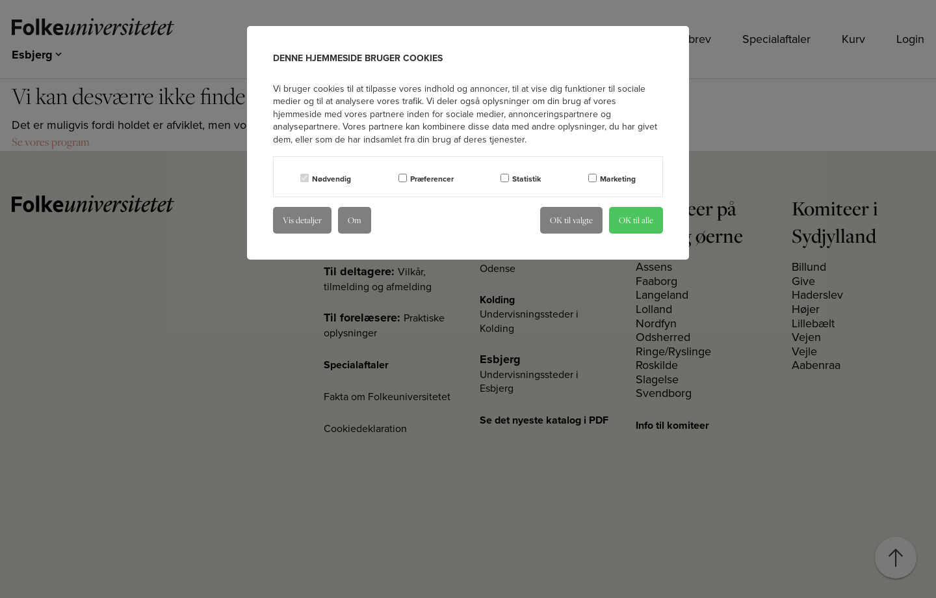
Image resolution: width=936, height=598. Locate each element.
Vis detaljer (302, 220)
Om (354, 220)
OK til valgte (571, 220)
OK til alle (636, 220)
